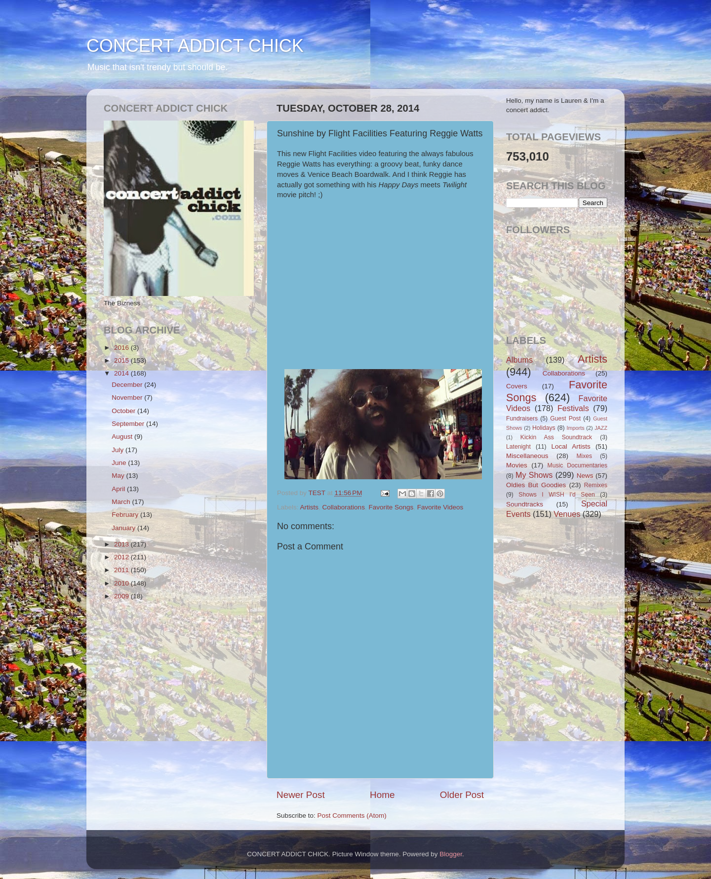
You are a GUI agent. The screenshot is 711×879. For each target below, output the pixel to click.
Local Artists (570, 446)
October (124, 411)
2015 (122, 360)
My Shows (534, 474)
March (122, 501)
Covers (516, 386)
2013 (122, 544)
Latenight (518, 446)
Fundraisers (522, 418)
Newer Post (300, 795)
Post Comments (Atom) (352, 815)
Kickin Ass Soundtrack (556, 437)
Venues (566, 513)
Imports (576, 428)
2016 (122, 347)
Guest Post (565, 418)
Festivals (573, 408)
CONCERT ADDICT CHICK (195, 46)
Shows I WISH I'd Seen (556, 494)
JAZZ (600, 428)
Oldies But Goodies (536, 485)
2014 (122, 373)
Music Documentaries (577, 465)
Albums (519, 359)
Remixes (595, 485)
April (119, 489)
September (129, 423)
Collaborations (343, 507)
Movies (516, 465)
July (118, 450)
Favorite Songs (390, 507)
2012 (122, 557)
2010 (122, 583)
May (119, 475)
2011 (122, 570)
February (126, 514)
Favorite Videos (440, 507)
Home (382, 795)
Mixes (584, 456)
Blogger (450, 854)
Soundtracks (524, 504)
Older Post (462, 795)
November (128, 397)
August (123, 436)
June (120, 462)
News (585, 475)
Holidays (543, 427)
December (128, 384)
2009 (122, 596)
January (124, 528)
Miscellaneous (527, 456)
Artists (309, 507)
